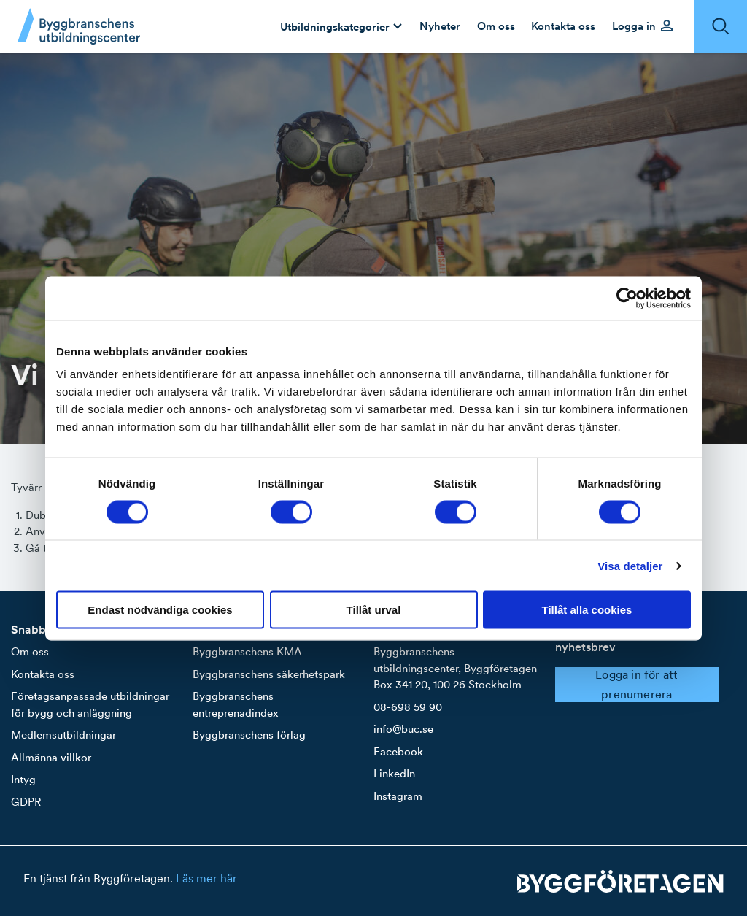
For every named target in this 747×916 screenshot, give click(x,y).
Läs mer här (206, 878)
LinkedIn (394, 773)
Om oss (30, 651)
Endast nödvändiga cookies (160, 610)
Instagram (398, 796)
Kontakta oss (42, 674)
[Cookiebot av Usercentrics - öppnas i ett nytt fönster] (627, 298)
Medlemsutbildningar (63, 735)
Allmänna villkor (51, 757)
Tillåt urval (374, 610)
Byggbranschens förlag (249, 735)
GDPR (26, 802)
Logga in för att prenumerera (636, 684)
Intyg (23, 779)
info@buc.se (403, 729)
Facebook (398, 751)
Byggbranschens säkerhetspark (269, 674)
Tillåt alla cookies (587, 610)
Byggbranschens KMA (247, 651)
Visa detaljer (629, 565)
